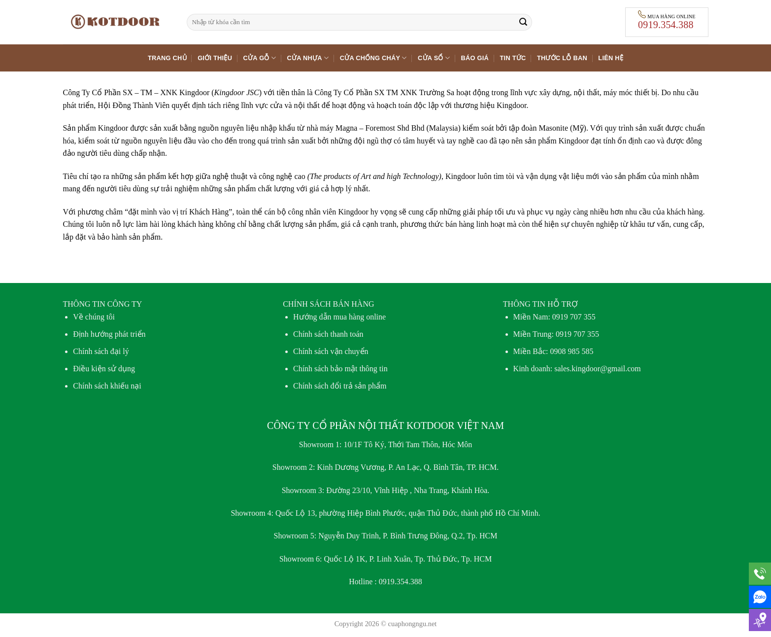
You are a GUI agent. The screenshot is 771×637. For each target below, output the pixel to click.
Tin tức (513, 58)
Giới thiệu (215, 58)
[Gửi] (523, 22)
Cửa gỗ (259, 58)
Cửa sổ (434, 58)
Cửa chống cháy (373, 58)
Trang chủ (167, 58)
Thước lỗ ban (562, 58)
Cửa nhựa (308, 58)
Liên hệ (610, 58)
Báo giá (475, 58)
